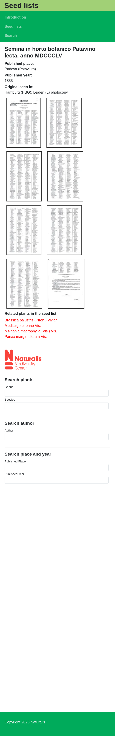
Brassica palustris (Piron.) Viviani (31, 320)
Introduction (15, 17)
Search (11, 36)
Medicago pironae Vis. (23, 326)
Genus (9, 387)
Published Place (15, 461)
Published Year (14, 474)
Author (9, 430)
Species (10, 399)
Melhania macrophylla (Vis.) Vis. (31, 331)
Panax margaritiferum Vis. (26, 337)
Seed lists (21, 5)
